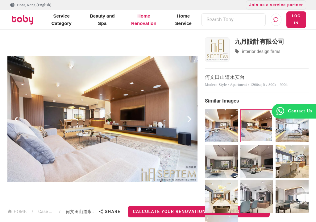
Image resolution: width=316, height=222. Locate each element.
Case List (46, 211)
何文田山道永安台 (81, 211)
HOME (17, 211)
